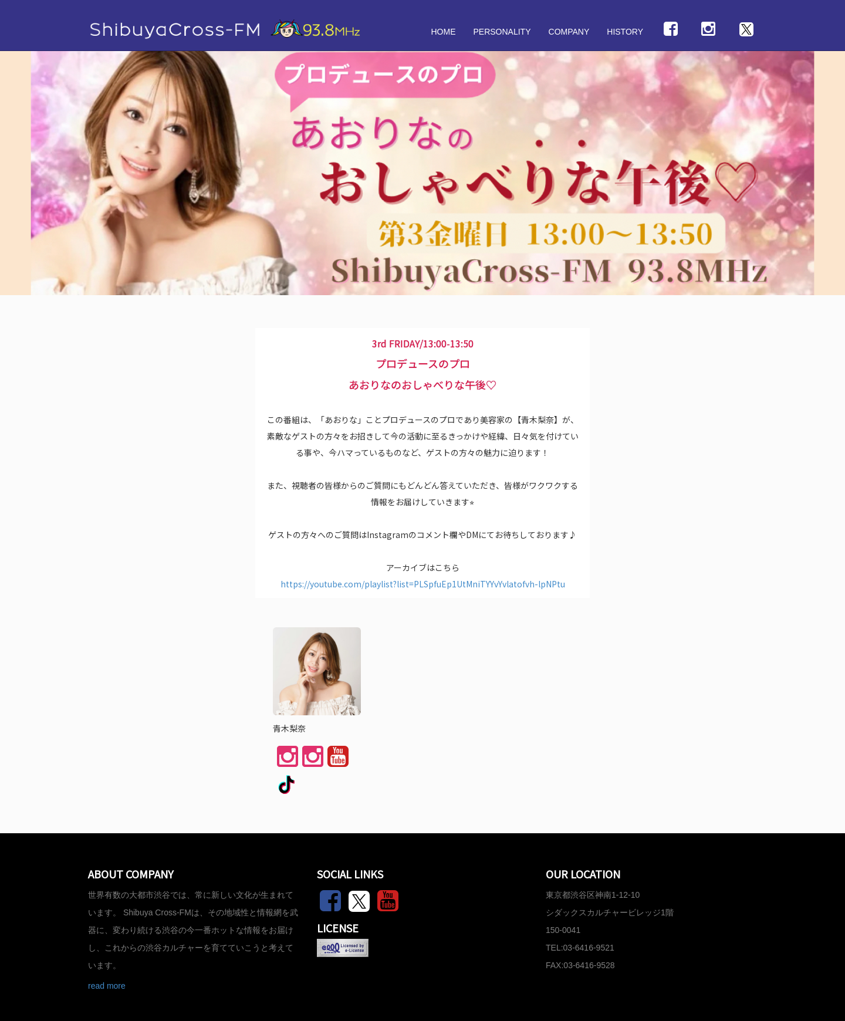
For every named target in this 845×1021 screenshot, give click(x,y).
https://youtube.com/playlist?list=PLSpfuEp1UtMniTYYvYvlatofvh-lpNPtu (422, 584)
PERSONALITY (501, 31)
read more (107, 985)
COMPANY (569, 31)
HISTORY (625, 31)
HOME (443, 31)
